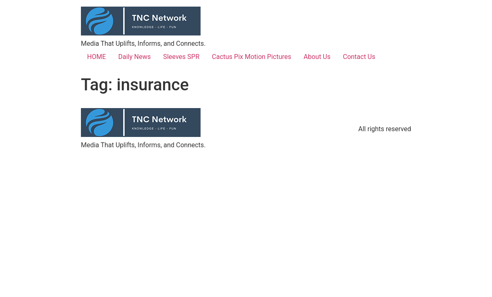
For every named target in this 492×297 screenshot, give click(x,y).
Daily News (134, 57)
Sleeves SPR (181, 57)
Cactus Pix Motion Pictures (251, 57)
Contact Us (359, 57)
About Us (317, 57)
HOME (96, 57)
